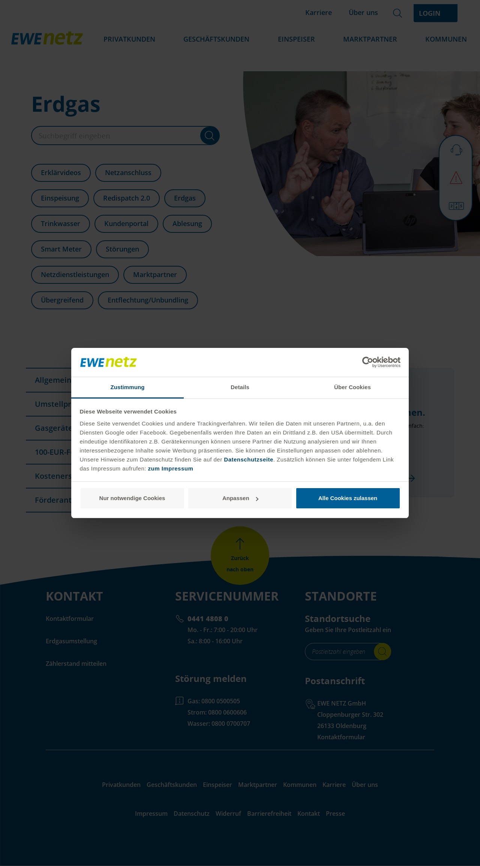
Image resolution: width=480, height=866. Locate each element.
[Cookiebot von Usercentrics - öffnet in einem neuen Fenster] (367, 362)
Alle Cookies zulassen (348, 498)
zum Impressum (171, 468)
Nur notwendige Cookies (132, 498)
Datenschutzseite (247, 459)
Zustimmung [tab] (128, 387)
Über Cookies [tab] (352, 387)
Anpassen (240, 498)
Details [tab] (240, 387)
